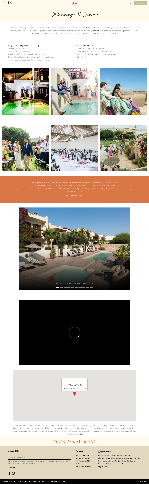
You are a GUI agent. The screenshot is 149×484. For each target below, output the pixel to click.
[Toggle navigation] (4, 2)
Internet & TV (112, 461)
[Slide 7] (83, 287)
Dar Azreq (79, 455)
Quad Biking (122, 461)
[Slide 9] (91, 287)
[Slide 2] (65, 287)
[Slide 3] (68, 287)
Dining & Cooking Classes (106, 458)
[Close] (85, 380)
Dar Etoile (86, 455)
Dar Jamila (79, 458)
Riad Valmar (80, 464)
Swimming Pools (103, 464)
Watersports (126, 464)
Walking (118, 464)
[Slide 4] (72, 287)
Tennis (112, 464)
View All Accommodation (84, 467)
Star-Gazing (131, 461)
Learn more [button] (65, 481)
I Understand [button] (141, 481)
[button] (18, 189)
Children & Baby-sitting (124, 455)
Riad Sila (87, 461)
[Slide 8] (87, 287)
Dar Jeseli (87, 458)
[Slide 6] (80, 287)
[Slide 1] (61, 287)
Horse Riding (102, 461)
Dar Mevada (80, 461)
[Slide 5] (76, 287)
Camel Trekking (110, 455)
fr (129, 3)
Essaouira (119, 458)
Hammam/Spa (135, 458)
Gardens (126, 458)
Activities (101, 455)
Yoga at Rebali (103, 467)
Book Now (141, 3)
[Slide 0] (57, 287)
